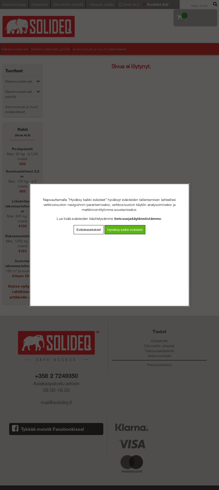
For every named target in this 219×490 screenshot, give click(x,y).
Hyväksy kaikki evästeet (124, 230)
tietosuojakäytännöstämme (137, 218)
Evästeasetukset (88, 230)
